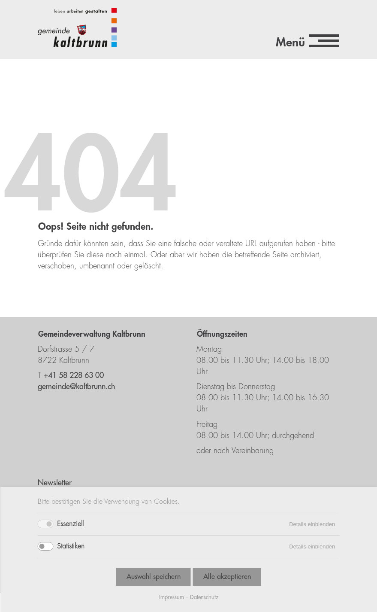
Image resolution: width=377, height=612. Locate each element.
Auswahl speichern (154, 576)
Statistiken (70, 546)
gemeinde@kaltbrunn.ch (76, 386)
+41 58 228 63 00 (74, 375)
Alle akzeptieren (227, 576)
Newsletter (55, 483)
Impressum (171, 597)
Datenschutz (204, 597)
